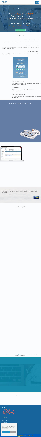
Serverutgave (4, 422)
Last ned (20, 30)
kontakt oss (25, 435)
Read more (10, 428)
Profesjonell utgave (5, 420)
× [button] (16, 424)
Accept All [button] (6, 431)
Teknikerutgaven (18, 354)
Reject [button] (13, 431)
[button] (9, 434)
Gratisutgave (4, 418)
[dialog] (9, 429)
